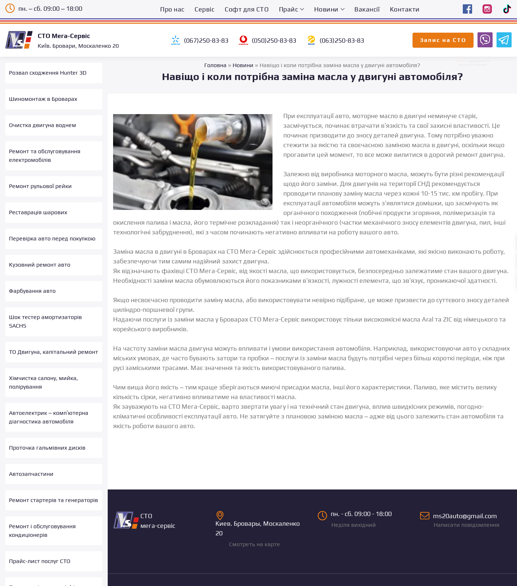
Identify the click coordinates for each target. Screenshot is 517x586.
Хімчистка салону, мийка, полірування (43, 376)
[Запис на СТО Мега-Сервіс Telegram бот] (503, 39)
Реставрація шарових (38, 209)
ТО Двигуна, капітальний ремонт (53, 345)
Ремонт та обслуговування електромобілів (44, 153)
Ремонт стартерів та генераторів (53, 491)
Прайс (288, 9)
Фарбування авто (32, 286)
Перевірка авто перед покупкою (52, 234)
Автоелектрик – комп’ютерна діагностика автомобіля (48, 410)
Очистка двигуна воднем (42, 123)
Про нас (172, 9)
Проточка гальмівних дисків (47, 439)
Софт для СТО (247, 9)
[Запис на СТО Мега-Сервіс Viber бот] (484, 39)
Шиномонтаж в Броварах (43, 98)
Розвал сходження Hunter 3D (48, 72)
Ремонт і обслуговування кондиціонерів (42, 521)
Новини (326, 9)
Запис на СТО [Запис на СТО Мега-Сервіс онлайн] (443, 40)
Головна (215, 65)
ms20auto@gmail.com (466, 508)
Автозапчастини (31, 465)
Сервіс (204, 9)
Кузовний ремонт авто (39, 260)
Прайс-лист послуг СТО (39, 551)
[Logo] (21, 40)
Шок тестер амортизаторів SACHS (45, 316)
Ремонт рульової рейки (40, 183)
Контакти (405, 9)
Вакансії (366, 9)
